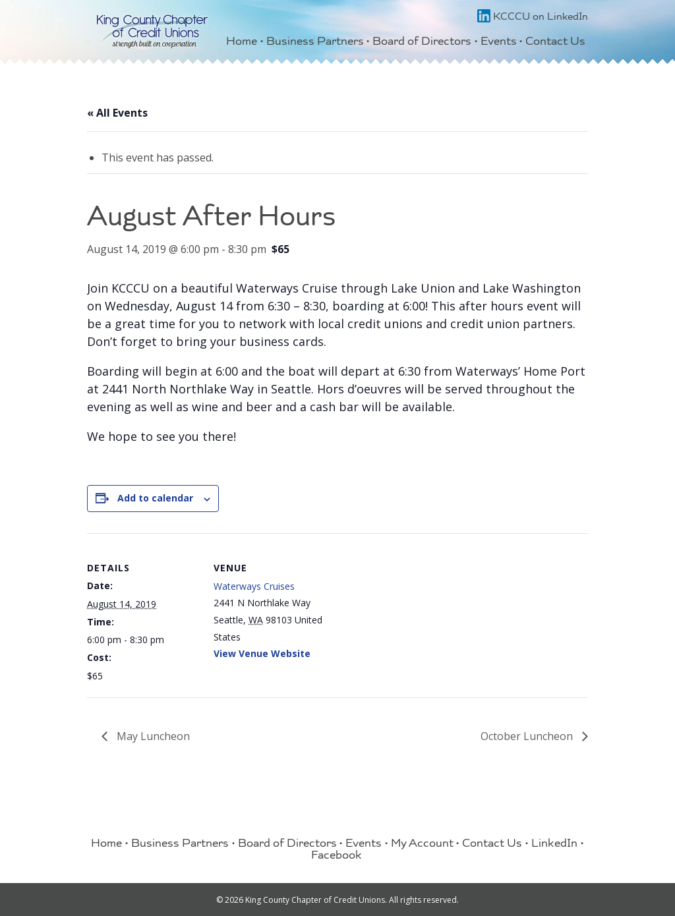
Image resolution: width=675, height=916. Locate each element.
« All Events (117, 112)
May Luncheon (152, 736)
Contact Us (555, 42)
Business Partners (315, 42)
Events (499, 42)
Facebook (336, 856)
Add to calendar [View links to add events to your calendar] (155, 498)
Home (241, 42)
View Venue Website (262, 653)
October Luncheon (528, 736)
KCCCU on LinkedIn (532, 18)
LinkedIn (554, 844)
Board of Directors (421, 42)
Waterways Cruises (254, 586)
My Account (422, 844)
